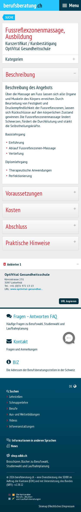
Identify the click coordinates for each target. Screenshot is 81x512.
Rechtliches (55, 506)
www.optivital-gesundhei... (26, 289)
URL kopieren (68, 301)
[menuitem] (73, 386)
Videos (13, 420)
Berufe (13, 409)
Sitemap (43, 506)
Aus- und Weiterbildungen (24, 414)
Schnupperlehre (18, 403)
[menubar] (70, 5)
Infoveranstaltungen (21, 426)
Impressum (69, 506)
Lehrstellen (15, 397)
